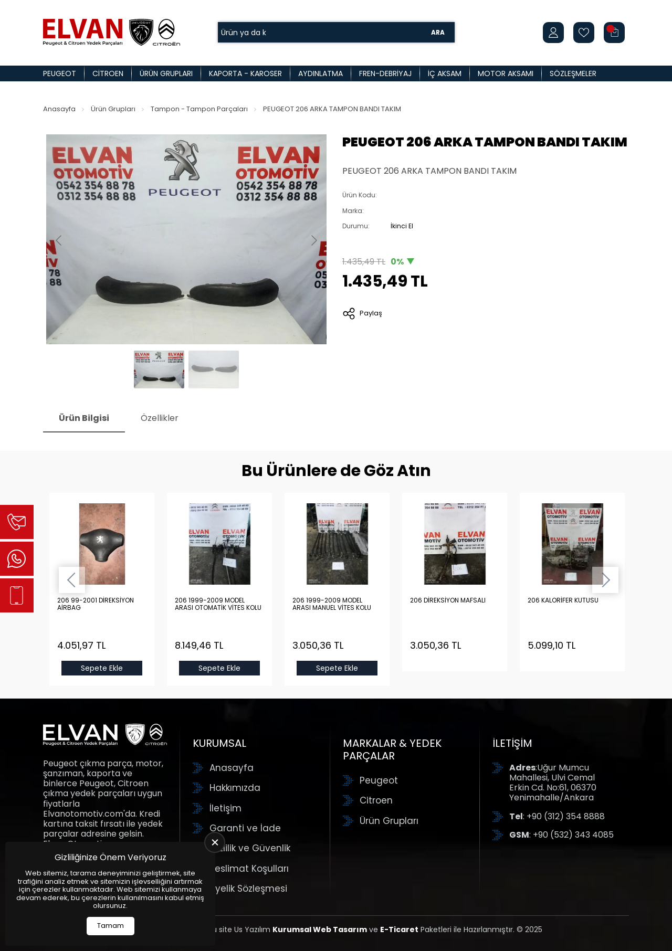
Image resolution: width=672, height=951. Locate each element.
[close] (214, 842)
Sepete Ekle (102, 668)
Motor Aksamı (505, 73)
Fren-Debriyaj (385, 73)
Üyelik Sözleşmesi (248, 888)
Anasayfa (59, 109)
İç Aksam (444, 73)
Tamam (110, 926)
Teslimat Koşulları (249, 868)
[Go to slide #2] (213, 369)
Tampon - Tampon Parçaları (199, 109)
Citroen (107, 73)
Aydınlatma (320, 73)
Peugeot (59, 73)
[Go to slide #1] (159, 369)
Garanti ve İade (245, 828)
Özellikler (159, 418)
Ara (438, 32)
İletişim (225, 808)
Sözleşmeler (573, 73)
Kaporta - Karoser (245, 73)
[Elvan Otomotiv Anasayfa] (111, 32)
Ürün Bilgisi (84, 418)
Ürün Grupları (166, 73)
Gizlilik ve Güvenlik (249, 848)
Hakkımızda (234, 788)
